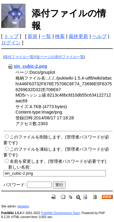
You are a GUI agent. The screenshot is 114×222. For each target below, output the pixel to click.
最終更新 (78, 36)
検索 (60, 36)
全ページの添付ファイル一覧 (60, 57)
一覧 (46, 36)
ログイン (11, 42)
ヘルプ (99, 36)
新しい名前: (19, 167)
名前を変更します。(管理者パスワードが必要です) (58, 161)
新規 (32, 36)
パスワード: (14, 184)
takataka (23, 206)
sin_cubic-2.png (27, 66)
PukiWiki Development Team (60, 213)
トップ (11, 36)
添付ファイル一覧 (18, 57)
